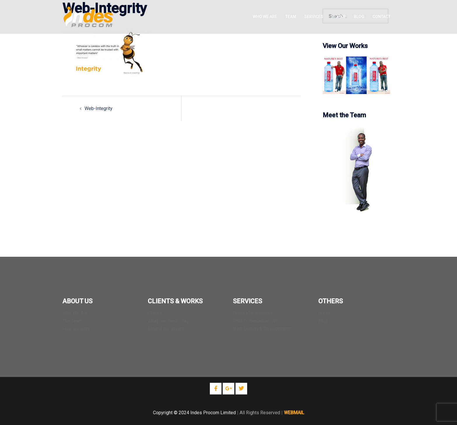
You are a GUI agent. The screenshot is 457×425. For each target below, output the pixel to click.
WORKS (338, 16)
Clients (155, 313)
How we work (76, 329)
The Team (72, 321)
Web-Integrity (99, 108)
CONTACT (381, 16)
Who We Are (74, 313)
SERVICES (313, 16)
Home (324, 313)
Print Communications (255, 321)
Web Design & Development (262, 329)
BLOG (359, 16)
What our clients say (168, 321)
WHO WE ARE (265, 16)
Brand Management (252, 313)
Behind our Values (166, 329)
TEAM (290, 16)
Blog (323, 321)
